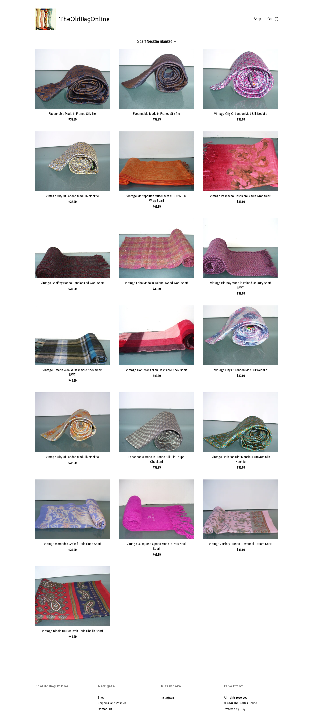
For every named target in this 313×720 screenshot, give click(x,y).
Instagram (167, 697)
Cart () (272, 18)
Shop (257, 18)
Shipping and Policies (112, 703)
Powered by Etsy (234, 709)
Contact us (105, 709)
